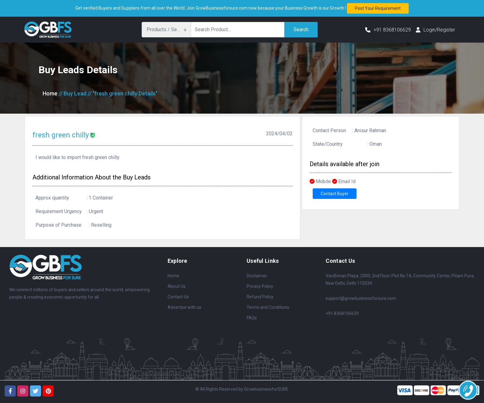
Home (50, 93)
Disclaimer (257, 275)
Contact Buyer (334, 193)
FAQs (252, 317)
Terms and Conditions (268, 307)
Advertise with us (184, 307)
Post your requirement (378, 8)
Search (301, 29)
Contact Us (178, 296)
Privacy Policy (260, 286)
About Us (177, 286)
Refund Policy (260, 296)
